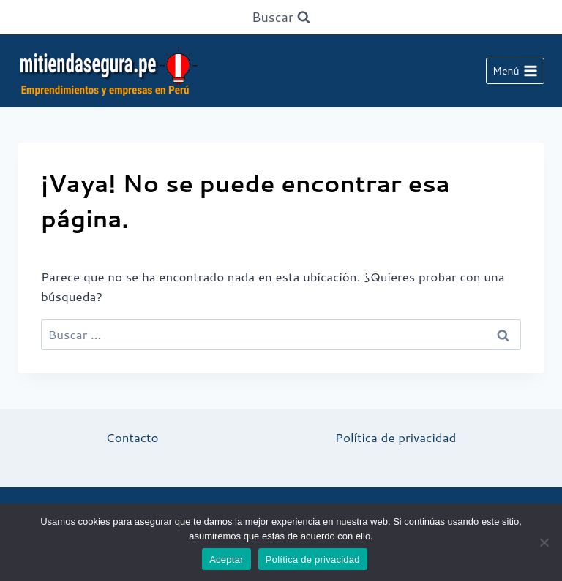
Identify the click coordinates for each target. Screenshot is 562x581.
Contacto (132, 437)
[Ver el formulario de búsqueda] (281, 17)
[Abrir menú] (515, 71)
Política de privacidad (396, 437)
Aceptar (226, 559)
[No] (543, 542)
